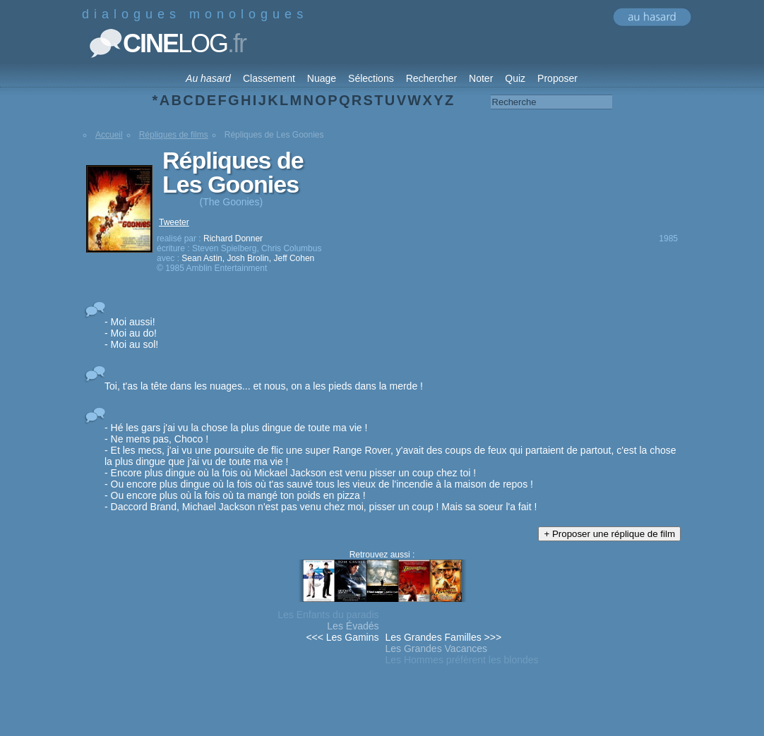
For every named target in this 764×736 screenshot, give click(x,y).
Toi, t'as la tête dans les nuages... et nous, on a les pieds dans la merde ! (264, 386)
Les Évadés (352, 626)
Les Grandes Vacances (437, 648)
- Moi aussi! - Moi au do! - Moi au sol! (131, 333)
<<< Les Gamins (342, 637)
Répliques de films (173, 135)
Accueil (109, 135)
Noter (481, 78)
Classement (269, 78)
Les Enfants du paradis (327, 614)
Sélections (371, 78)
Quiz (515, 78)
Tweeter (174, 222)
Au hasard (208, 78)
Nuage (321, 78)
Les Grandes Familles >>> (444, 637)
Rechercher (431, 78)
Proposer (557, 78)
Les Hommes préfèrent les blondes (462, 659)
